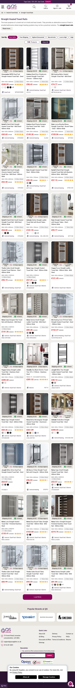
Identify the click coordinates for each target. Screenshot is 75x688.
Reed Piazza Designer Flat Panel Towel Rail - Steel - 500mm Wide (36, 126)
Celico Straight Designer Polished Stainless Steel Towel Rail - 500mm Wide (61, 524)
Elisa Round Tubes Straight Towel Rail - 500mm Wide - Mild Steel (37, 524)
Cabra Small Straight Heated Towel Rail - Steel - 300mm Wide (11, 574)
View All (45, 42)
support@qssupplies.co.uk (11, 642)
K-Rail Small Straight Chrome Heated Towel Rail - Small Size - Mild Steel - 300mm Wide (12, 173)
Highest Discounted (38, 37)
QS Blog (41, 636)
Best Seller (12, 37)
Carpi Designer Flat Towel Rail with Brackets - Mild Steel (12, 321)
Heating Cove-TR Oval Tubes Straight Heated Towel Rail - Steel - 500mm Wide (62, 322)
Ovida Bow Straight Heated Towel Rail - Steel (60, 421)
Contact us (69, 634)
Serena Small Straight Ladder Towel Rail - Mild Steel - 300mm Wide (36, 322)
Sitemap (41, 642)
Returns (68, 640)
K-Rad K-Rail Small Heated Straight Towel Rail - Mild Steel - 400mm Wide (12, 222)
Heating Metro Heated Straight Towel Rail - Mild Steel (61, 75)
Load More (37, 597)
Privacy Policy (56, 636)
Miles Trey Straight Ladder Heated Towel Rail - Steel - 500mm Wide (61, 372)
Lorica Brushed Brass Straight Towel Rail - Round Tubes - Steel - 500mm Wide (62, 126)
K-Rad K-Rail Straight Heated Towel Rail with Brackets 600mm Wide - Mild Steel (61, 172)
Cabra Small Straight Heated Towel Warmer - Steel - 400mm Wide (11, 270)
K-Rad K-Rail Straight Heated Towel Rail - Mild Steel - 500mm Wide (12, 126)
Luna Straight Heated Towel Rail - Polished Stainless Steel (12, 524)
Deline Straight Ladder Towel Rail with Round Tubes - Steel (36, 222)
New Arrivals (52, 37)
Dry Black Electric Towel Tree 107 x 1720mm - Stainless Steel (37, 372)
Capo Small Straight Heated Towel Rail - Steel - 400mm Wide (59, 472)
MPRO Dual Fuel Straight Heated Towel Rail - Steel (12, 75)
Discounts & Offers (45, 640)
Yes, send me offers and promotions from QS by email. (38, 651)
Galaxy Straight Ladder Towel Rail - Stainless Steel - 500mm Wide (11, 372)
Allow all (26, 677)
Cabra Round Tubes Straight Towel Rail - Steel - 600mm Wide (35, 574)
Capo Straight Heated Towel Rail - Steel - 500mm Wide (36, 269)
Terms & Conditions (58, 640)
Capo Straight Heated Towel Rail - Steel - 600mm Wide (12, 421)
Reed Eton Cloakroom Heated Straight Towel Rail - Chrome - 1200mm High (36, 76)
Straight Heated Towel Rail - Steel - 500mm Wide (37, 171)
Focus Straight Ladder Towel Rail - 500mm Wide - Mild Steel (61, 270)
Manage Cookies (49, 677)
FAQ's (68, 636)
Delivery (54, 634)
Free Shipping (24, 37)
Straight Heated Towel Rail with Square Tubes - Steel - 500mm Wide (61, 222)
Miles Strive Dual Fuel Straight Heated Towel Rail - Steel (12, 471)
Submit (49, 655)
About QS (42, 634)
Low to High (63, 37)
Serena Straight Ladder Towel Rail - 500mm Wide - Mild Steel (61, 574)
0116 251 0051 (7, 645)
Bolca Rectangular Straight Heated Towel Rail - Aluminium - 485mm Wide (37, 422)
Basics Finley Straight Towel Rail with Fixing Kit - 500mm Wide (37, 471)
